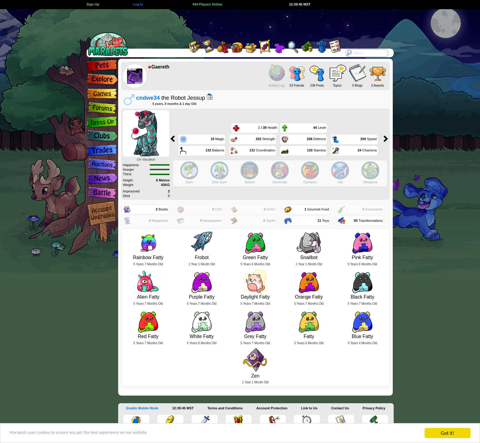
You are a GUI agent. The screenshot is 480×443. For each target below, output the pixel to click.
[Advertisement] (234, 23)
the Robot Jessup (170, 98)
